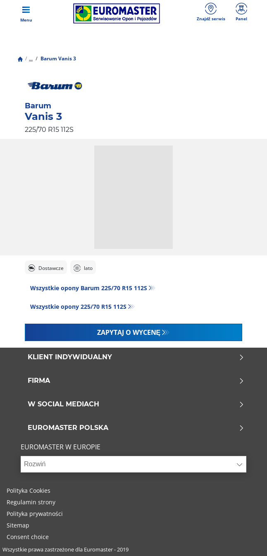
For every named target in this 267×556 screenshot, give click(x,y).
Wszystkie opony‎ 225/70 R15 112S (78, 306)
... (31, 58)
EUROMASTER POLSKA (136, 428)
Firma (136, 380)
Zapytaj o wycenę (129, 332)
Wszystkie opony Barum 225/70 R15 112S (88, 288)
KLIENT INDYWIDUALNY (136, 357)
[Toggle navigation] (26, 13)
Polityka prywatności (35, 514)
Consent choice (28, 537)
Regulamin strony (31, 502)
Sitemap (18, 525)
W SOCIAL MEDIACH (136, 404)
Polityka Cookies (28, 490)
